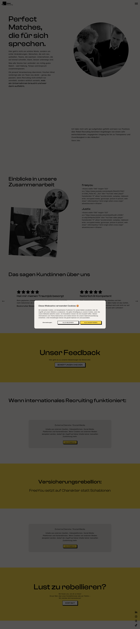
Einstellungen (47, 322)
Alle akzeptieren (90, 322)
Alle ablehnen (68, 322)
